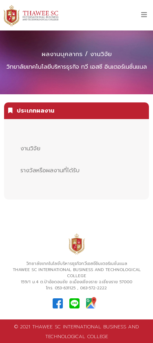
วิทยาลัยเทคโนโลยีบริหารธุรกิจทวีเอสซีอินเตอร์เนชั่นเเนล (76, 264)
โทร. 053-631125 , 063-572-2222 (76, 288)
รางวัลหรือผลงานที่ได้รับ (50, 170)
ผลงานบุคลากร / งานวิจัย (77, 54)
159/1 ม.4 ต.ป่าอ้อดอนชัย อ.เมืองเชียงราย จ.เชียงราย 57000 (76, 282)
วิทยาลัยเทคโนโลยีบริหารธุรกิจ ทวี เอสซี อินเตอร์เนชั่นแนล (77, 67)
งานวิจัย (30, 148)
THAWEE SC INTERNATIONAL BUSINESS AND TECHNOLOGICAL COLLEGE (77, 273)
